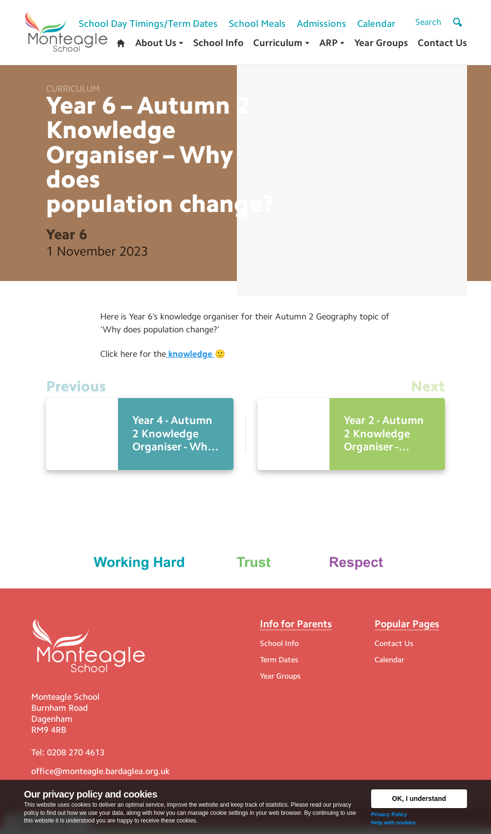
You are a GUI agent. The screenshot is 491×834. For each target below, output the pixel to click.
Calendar (389, 665)
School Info (279, 648)
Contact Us (393, 648)
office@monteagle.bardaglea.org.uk (100, 777)
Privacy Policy (389, 814)
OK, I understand (419, 798)
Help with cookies (393, 822)
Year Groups (280, 681)
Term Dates (279, 665)
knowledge (190, 357)
